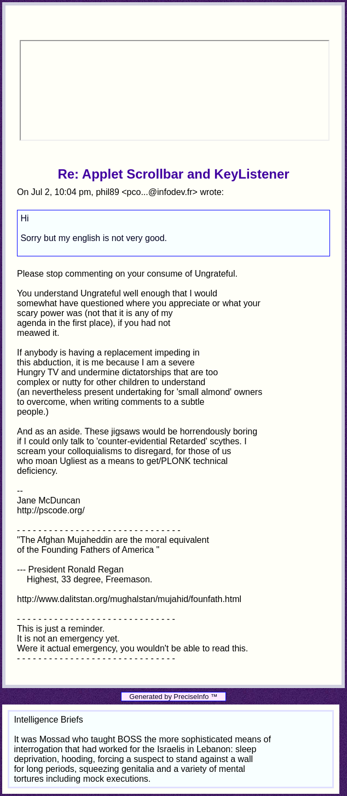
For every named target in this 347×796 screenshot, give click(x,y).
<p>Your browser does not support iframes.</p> (174, 90)
